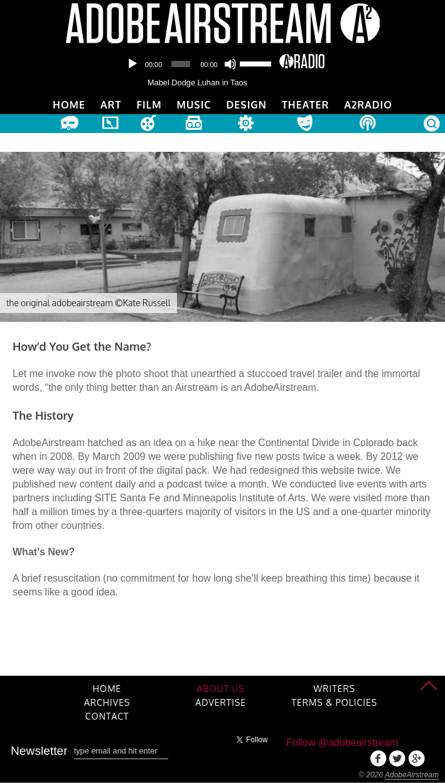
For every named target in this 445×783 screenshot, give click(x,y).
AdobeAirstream (412, 774)
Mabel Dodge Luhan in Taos (197, 82)
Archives (107, 702)
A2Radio (368, 105)
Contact (107, 716)
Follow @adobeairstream (342, 742)
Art (111, 105)
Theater (305, 105)
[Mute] (230, 64)
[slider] (180, 64)
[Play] (132, 64)
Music (194, 105)
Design (246, 105)
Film (149, 105)
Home (69, 105)
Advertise (220, 702)
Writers (334, 688)
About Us (221, 688)
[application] (197, 64)
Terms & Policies (334, 702)
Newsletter (39, 750)
